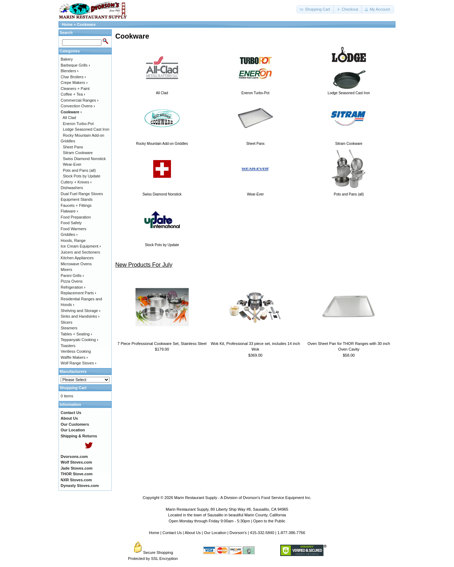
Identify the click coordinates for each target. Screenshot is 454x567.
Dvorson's (238, 533)
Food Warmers (73, 229)
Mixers (66, 269)
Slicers (66, 322)
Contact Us (172, 533)
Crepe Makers (74, 82)
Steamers (69, 328)
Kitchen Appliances (77, 258)
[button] (315, 9)
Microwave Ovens (76, 264)
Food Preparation (76, 217)
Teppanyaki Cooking (79, 340)
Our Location (215, 533)
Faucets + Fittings (76, 205)
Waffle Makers (74, 357)
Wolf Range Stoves (78, 363)
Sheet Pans (73, 147)
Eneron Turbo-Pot (78, 123)
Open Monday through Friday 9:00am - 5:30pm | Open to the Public (227, 521)
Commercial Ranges (79, 100)
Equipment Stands (77, 199)
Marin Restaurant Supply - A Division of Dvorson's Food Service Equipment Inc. (242, 497)
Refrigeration (73, 287)
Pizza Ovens (72, 281)
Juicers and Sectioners (80, 252)
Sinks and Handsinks (80, 316)
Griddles (69, 234)
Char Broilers (73, 77)
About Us (193, 533)
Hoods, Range (73, 240)
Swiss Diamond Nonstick (84, 159)
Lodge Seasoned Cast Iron (86, 129)
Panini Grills (72, 275)
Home (67, 24)
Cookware (86, 24)
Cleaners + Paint (75, 88)
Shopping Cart (73, 388)
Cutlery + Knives (76, 182)
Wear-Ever (72, 164)
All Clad (69, 117)
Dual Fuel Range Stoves (82, 194)
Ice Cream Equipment (81, 246)
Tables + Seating (76, 334)
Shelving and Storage (80, 310)
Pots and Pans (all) (79, 170)
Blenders (69, 71)
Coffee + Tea (73, 94)
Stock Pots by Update (81, 176)
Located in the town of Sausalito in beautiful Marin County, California (227, 515)
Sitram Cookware (78, 153)
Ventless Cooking (76, 351)
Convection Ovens (78, 106)
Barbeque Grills (75, 65)
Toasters (68, 346)
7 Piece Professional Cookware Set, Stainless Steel (161, 343)
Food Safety (71, 223)
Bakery (67, 59)
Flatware (69, 211)
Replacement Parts (78, 293)
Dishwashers (72, 188)
